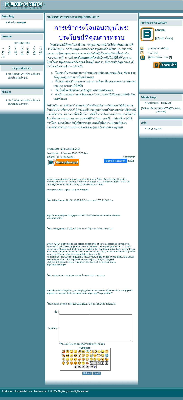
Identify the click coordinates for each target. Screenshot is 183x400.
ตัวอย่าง (12, 22)
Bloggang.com (155, 128)
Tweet (132, 160)
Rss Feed (153, 53)
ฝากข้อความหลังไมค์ (158, 48)
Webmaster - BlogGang (159, 103)
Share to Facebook (116, 160)
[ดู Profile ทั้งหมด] (164, 38)
